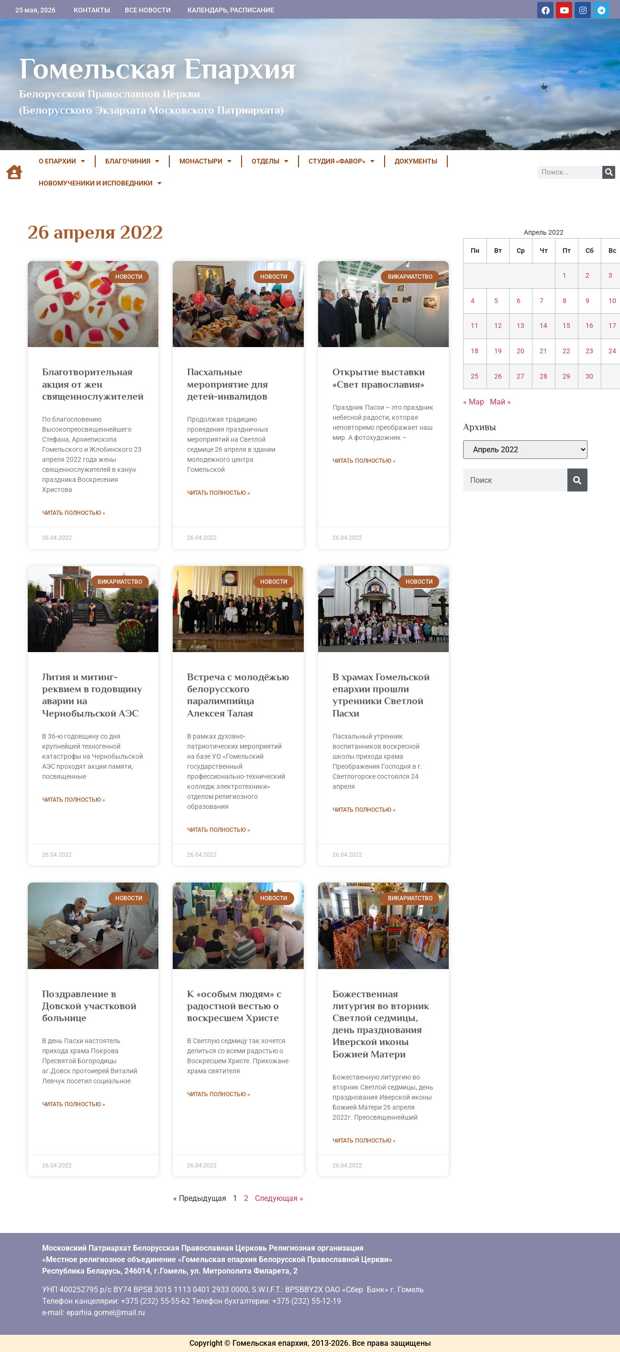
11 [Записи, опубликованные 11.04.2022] (474, 326)
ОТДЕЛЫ (270, 161)
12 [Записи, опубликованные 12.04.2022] (498, 326)
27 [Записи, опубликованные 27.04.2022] (520, 376)
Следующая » (279, 1198)
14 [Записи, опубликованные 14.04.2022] (543, 326)
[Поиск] (608, 172)
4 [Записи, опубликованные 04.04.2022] (473, 301)
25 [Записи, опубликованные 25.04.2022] (474, 376)
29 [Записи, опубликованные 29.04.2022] (566, 376)
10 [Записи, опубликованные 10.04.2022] (612, 301)
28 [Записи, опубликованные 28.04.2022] (543, 376)
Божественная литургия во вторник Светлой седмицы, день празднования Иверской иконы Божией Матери (380, 1024)
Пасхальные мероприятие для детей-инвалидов (227, 384)
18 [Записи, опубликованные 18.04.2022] (474, 351)
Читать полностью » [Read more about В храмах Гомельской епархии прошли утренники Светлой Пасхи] (364, 810)
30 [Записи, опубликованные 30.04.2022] (589, 376)
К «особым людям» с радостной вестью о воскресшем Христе (234, 1006)
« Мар (473, 401)
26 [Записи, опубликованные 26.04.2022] (498, 376)
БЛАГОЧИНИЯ (132, 161)
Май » (500, 401)
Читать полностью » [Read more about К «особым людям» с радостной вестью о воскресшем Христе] (218, 1094)
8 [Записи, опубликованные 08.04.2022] (564, 301)
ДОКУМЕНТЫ (416, 161)
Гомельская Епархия (157, 68)
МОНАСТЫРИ (205, 161)
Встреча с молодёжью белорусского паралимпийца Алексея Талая (238, 695)
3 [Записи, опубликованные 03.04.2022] (610, 276)
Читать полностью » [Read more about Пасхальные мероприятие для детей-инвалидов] (218, 493)
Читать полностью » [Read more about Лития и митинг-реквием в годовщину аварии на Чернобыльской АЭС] (73, 799)
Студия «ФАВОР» (342, 161)
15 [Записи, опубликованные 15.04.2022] (566, 326)
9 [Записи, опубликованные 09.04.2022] (587, 301)
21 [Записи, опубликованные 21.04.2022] (543, 351)
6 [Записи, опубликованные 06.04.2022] (518, 301)
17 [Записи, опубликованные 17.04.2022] (612, 326)
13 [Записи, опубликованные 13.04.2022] (520, 326)
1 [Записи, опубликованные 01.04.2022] (564, 276)
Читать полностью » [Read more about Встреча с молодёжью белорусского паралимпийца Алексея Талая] (218, 830)
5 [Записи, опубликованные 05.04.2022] (496, 301)
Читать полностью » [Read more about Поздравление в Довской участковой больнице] (73, 1104)
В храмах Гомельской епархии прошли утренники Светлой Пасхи (381, 695)
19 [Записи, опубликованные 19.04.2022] (498, 351)
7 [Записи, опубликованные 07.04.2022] (541, 301)
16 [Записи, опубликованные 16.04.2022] (589, 326)
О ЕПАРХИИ (62, 161)
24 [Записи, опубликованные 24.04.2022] (612, 351)
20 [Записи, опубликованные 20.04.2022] (520, 351)
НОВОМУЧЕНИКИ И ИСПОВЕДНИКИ (100, 183)
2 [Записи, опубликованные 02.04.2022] (587, 276)
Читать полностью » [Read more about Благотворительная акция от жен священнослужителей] (73, 513)
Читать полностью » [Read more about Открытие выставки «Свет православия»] (364, 461)
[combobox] (515, 480)
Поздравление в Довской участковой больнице (89, 1006)
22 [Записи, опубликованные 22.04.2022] (566, 351)
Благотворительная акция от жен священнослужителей (93, 384)
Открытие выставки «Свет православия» (378, 378)
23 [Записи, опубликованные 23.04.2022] (589, 351)
